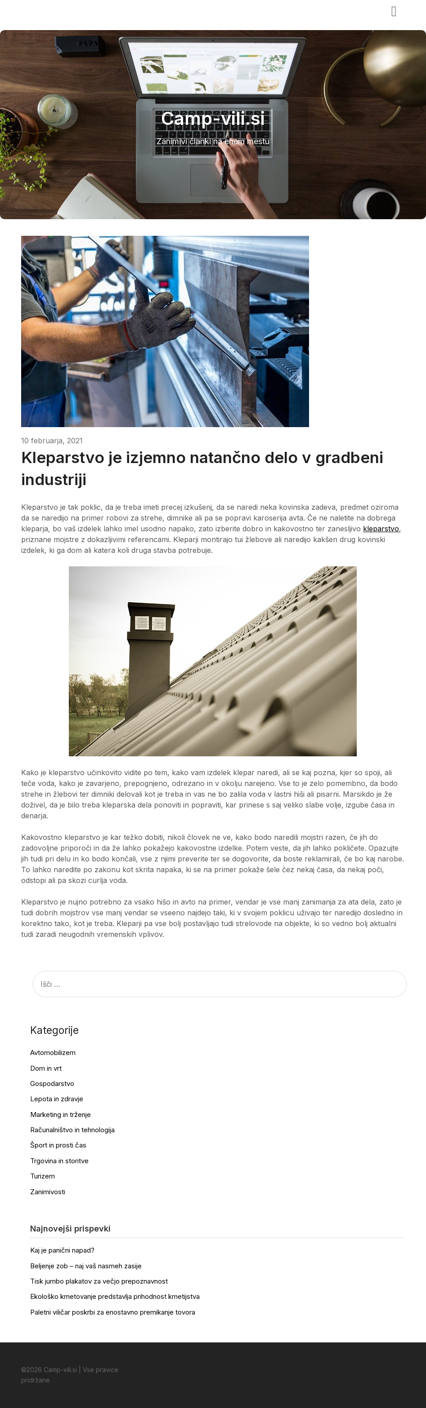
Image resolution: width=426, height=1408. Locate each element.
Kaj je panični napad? (62, 1250)
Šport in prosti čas (58, 1145)
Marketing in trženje (60, 1114)
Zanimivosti (47, 1191)
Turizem (42, 1176)
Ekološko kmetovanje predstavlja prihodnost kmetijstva (115, 1296)
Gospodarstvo (52, 1083)
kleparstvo (381, 528)
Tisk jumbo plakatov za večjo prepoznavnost (99, 1281)
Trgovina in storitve (59, 1160)
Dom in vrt (46, 1068)
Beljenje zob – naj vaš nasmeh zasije (86, 1266)
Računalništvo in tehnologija (72, 1130)
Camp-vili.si (48, 10)
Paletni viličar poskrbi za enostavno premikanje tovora (112, 1312)
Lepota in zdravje (56, 1099)
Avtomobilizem (53, 1052)
